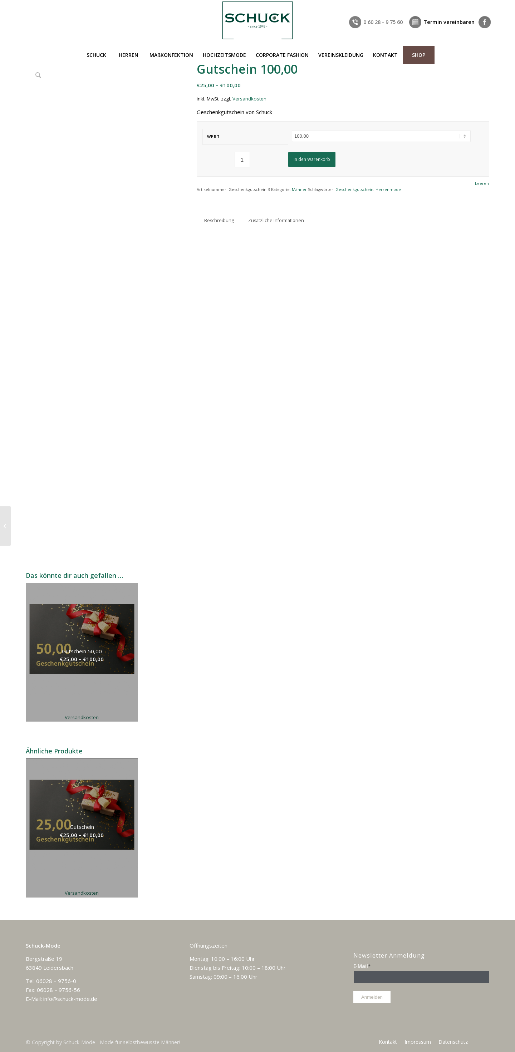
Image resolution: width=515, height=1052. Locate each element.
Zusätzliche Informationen (276, 220)
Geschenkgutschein (354, 189)
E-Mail (362, 966)
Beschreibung (219, 220)
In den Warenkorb (312, 159)
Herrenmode (388, 189)
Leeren (482, 183)
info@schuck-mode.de (70, 998)
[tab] (219, 221)
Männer (299, 189)
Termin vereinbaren (449, 22)
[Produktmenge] (242, 159)
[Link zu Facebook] (484, 5)
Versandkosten (249, 98)
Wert (213, 136)
